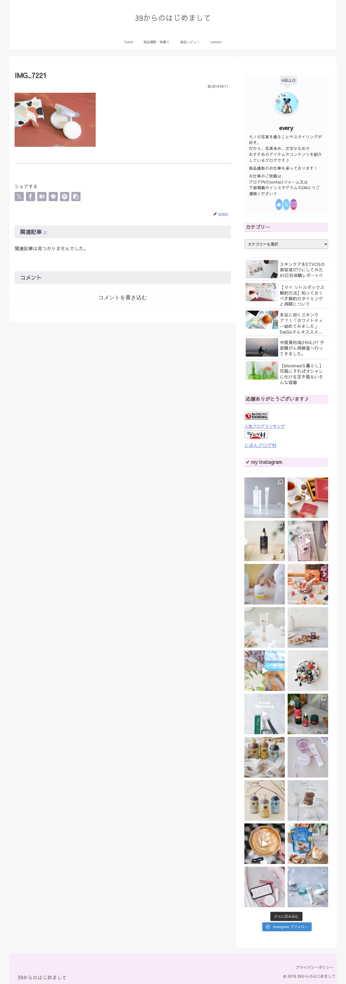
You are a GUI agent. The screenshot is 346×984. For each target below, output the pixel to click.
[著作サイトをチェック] (279, 204)
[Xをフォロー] (286, 204)
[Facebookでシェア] (30, 196)
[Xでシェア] (19, 196)
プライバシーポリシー (315, 967)
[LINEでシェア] (53, 196)
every (286, 128)
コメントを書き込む (122, 297)
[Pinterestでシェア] (64, 196)
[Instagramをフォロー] (293, 204)
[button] (76, 196)
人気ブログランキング (264, 426)
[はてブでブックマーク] (41, 196)
